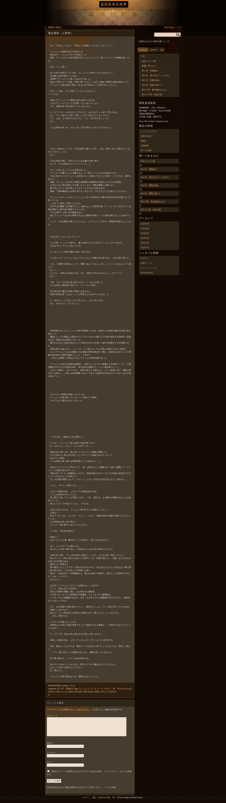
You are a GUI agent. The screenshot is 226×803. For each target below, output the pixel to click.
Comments (104, 801)
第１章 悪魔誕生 (66, 688)
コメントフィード (149, 268)
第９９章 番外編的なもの (154, 90)
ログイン (145, 258)
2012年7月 (145, 233)
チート (100, 688)
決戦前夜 (145, 145)
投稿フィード (147, 263)
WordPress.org (146, 272)
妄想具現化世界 (114, 4)
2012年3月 (145, 247)
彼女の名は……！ (171, 27)
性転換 (91, 691)
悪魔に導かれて (102, 691)
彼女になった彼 (149, 61)
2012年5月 (145, 238)
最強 (111, 691)
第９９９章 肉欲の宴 (152, 94)
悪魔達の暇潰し (55, 27)
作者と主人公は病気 (64, 691)
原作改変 (78, 691)
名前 (50, 746)
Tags (162, 50)
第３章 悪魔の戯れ (151, 80)
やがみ (72, 685)
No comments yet (124, 688)
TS (80, 688)
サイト (50, 765)
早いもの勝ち (147, 150)
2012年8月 (145, 228)
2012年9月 (145, 224)
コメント (52, 715)
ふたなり (86, 688)
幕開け (144, 141)
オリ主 (93, 688)
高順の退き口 (147, 136)
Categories (143, 50)
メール (51, 756)
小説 (143, 56)
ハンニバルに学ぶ (149, 131)
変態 (85, 691)
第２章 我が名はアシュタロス (156, 75)
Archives (153, 50)
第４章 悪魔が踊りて (152, 85)
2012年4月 (145, 243)
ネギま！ (108, 688)
